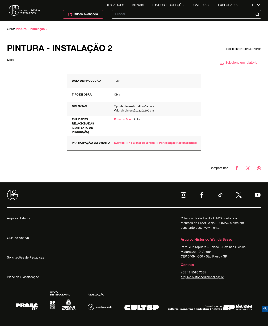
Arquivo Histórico (19, 218)
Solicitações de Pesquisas (25, 257)
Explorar (226, 5)
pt (254, 5)
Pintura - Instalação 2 (31, 29)
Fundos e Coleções (169, 5)
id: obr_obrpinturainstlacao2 (243, 49)
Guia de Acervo (18, 238)
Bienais (138, 5)
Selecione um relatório (238, 63)
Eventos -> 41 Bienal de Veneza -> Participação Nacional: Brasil (155, 143)
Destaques (115, 5)
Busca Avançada (83, 14)
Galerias (201, 5)
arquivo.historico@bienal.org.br (202, 277)
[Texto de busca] (184, 14)
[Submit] (257, 14)
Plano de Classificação (23, 277)
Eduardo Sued (123, 119)
